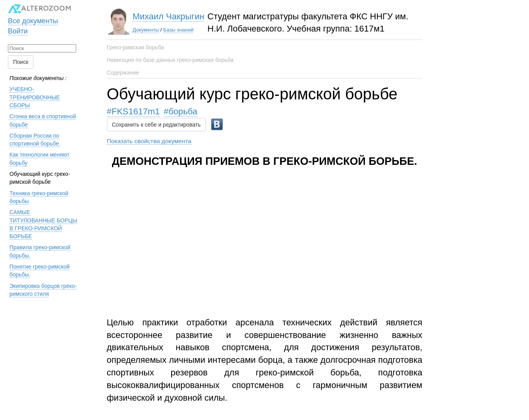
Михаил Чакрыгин (168, 16)
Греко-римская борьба (135, 47)
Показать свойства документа (149, 141)
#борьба (180, 111)
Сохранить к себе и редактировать (156, 124)
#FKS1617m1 (133, 111)
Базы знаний (178, 30)
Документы (146, 30)
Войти (18, 31)
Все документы (33, 21)
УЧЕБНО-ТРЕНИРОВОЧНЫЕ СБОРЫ (34, 97)
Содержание (123, 72)
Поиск (20, 62)
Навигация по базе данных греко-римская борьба (170, 60)
